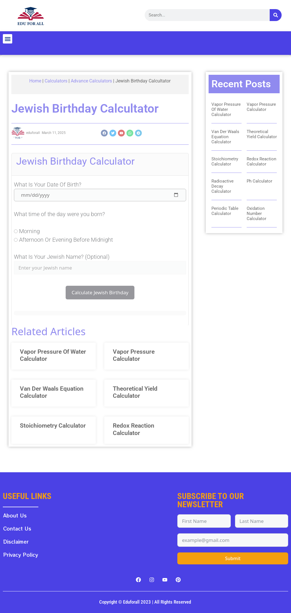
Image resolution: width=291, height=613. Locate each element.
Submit (232, 558)
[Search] (276, 15)
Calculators (56, 81)
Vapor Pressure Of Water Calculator (226, 109)
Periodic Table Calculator (224, 211)
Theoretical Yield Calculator (135, 392)
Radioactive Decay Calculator (222, 186)
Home (35, 81)
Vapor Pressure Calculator (134, 355)
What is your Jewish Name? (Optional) (62, 256)
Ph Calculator (259, 181)
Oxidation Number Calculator (256, 213)
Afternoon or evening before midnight (66, 239)
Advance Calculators (91, 81)
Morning (29, 231)
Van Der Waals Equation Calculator (225, 136)
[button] (7, 39)
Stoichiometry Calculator (53, 425)
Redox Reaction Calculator (133, 429)
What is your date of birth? (47, 184)
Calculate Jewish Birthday (100, 292)
